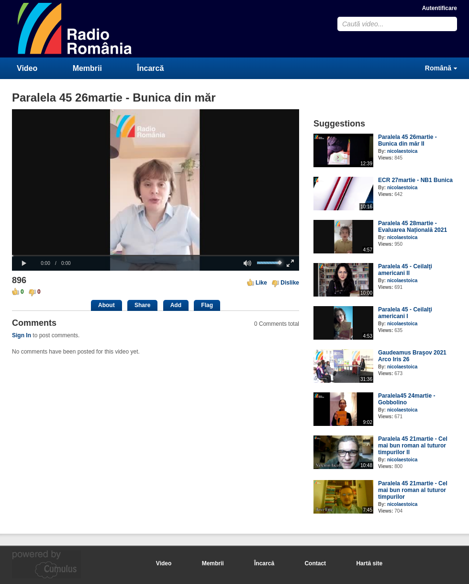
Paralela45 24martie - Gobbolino (406, 399)
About (106, 305)
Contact (315, 563)
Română (438, 68)
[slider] (155, 255)
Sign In (21, 335)
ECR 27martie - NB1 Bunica (415, 180)
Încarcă (150, 68)
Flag (207, 305)
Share (142, 305)
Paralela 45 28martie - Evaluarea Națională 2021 (412, 226)
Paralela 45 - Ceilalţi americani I (405, 313)
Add (175, 305)
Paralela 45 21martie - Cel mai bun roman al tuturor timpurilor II (412, 445)
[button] (24, 263)
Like (261, 282)
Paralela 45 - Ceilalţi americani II (405, 269)
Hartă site (369, 563)
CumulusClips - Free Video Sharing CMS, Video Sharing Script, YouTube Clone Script (75, 28)
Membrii (87, 68)
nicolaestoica (402, 151)
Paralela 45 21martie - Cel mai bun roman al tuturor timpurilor (412, 490)
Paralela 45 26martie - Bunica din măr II (407, 140)
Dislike (289, 282)
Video (27, 68)
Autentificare (439, 8)
